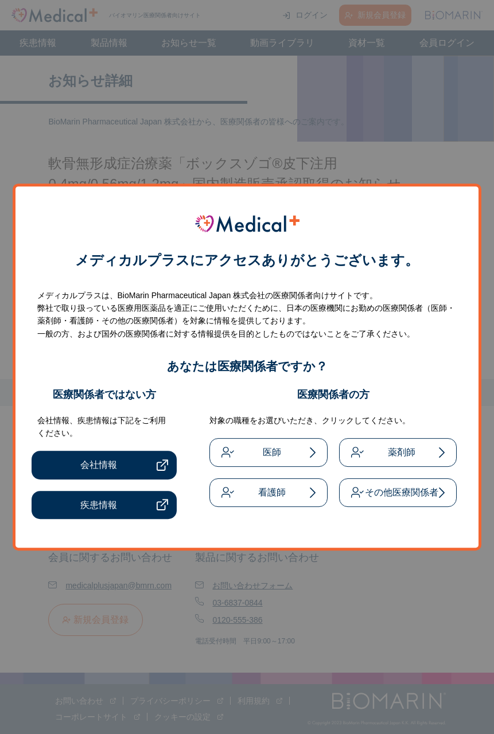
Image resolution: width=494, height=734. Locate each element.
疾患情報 (98, 505)
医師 (272, 452)
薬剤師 (401, 452)
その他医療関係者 (401, 492)
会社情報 (98, 465)
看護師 (272, 492)
